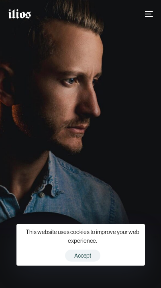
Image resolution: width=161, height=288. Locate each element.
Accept (82, 255)
